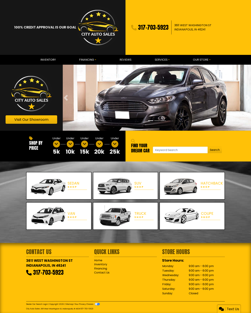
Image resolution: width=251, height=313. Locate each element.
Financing (100, 269)
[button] (66, 98)
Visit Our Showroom (31, 119)
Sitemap (69, 304)
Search (215, 150)
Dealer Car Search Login (37, 304)
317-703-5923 (153, 27)
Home (98, 260)
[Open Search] (180, 150)
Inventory (100, 264)
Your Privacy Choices (87, 304)
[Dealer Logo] (98, 27)
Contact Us (102, 273)
